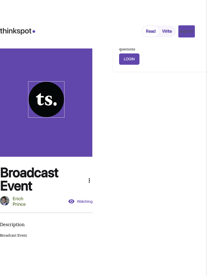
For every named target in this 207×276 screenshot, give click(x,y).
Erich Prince (19, 201)
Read (150, 31)
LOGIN (129, 59)
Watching (80, 201)
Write (167, 31)
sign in (186, 31)
